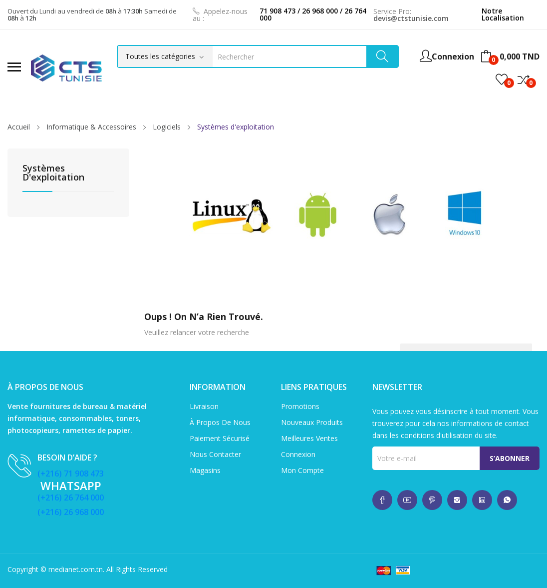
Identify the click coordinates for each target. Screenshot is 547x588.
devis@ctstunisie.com (411, 18)
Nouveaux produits (312, 422)
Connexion (298, 454)
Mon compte (302, 470)
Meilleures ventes (309, 438)
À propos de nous (220, 422)
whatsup (382, 500)
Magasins (205, 470)
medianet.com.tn (75, 569)
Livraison (204, 406)
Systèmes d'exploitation (53, 173)
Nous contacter (215, 454)
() (502, 79)
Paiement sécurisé (220, 438)
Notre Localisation (503, 14)
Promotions (300, 406)
